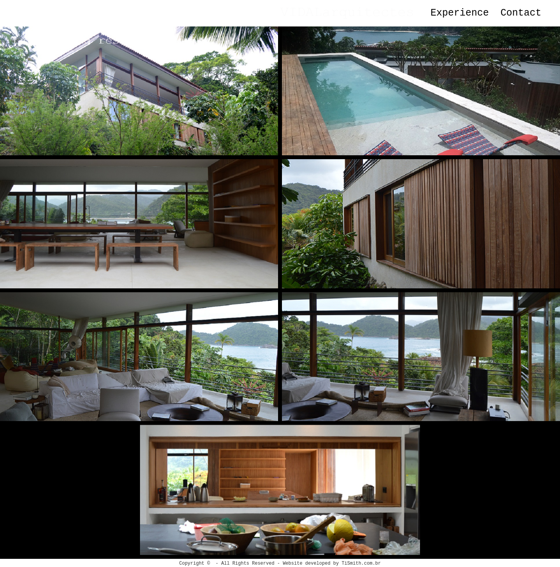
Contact (520, 13)
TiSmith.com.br (361, 563)
